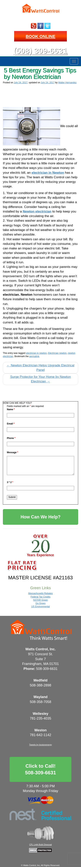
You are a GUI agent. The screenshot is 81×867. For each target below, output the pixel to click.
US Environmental (40, 606)
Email (11, 423)
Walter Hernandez (67, 82)
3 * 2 (10, 482)
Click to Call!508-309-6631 (40, 769)
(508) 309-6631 (40, 50)
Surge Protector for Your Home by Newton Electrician (40, 379)
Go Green (41, 603)
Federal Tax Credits (40, 597)
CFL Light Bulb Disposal (40, 844)
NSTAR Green (40, 600)
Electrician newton (57, 353)
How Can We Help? (40, 516)
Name (11, 409)
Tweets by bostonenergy (40, 745)
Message (12, 452)
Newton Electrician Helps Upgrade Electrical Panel (40, 368)
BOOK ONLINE (40, 36)
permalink (34, 356)
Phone (11, 438)
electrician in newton (36, 353)
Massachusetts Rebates (40, 593)
